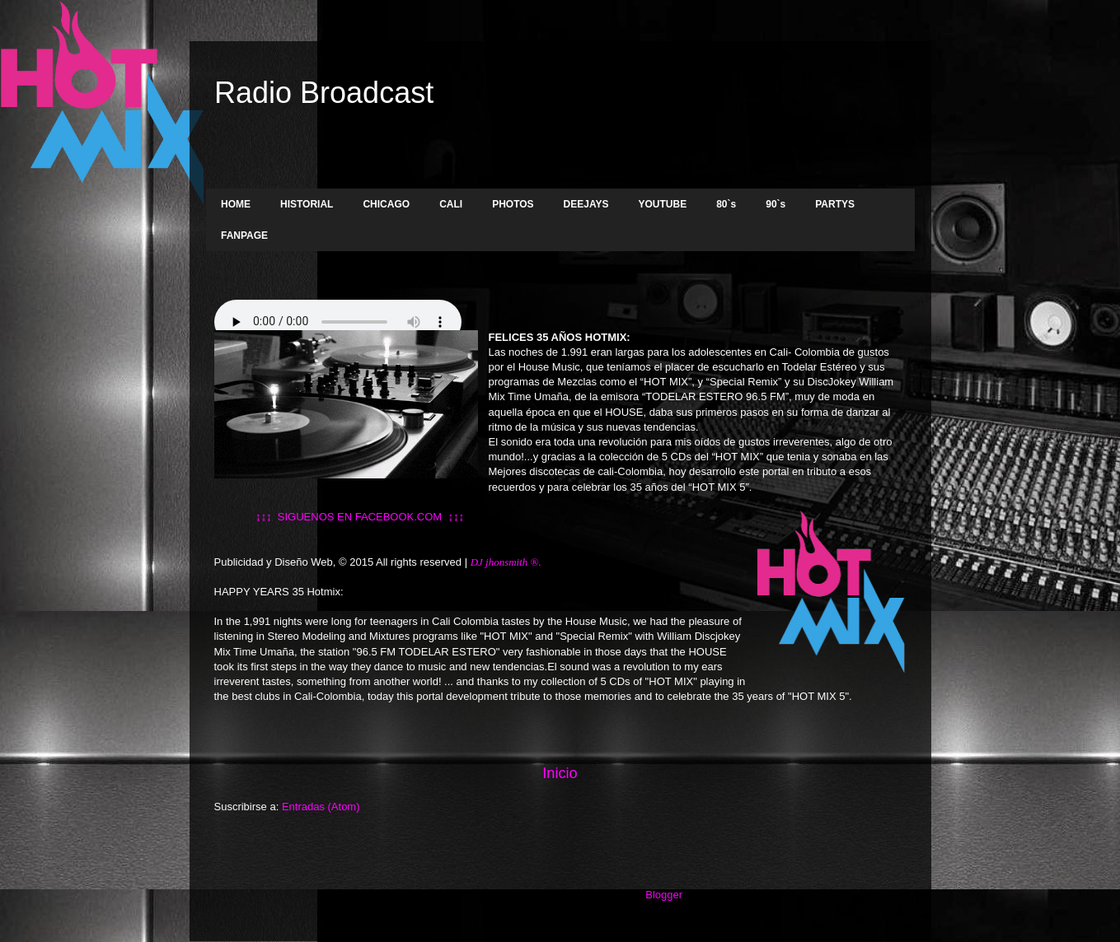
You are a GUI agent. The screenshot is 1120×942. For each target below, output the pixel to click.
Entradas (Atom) (321, 806)
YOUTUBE (663, 204)
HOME (236, 204)
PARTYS (835, 204)
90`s (775, 204)
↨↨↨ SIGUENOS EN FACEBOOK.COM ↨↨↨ (339, 517)
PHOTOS (512, 204)
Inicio (559, 773)
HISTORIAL (306, 204)
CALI (450, 204)
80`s (726, 204)
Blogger (663, 894)
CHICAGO (386, 204)
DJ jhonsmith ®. (507, 562)
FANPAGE (244, 235)
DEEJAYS (586, 204)
